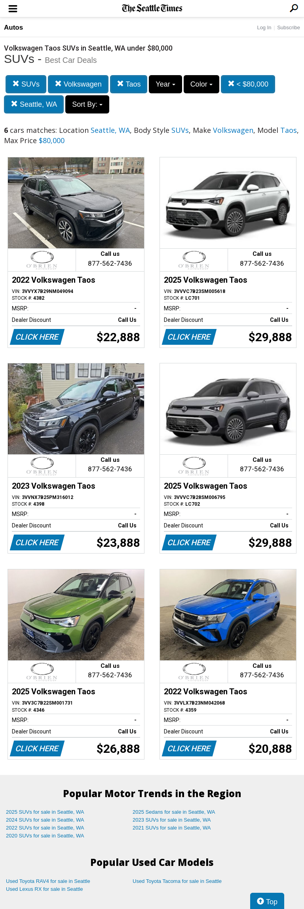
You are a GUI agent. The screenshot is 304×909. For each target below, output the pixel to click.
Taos (129, 84)
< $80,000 (248, 84)
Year (165, 84)
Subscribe (288, 27)
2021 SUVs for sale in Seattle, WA (172, 828)
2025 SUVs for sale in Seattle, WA (45, 812)
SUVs (26, 84)
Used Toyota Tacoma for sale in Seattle (177, 881)
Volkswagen (78, 84)
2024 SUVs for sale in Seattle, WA (45, 820)
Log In (264, 27)
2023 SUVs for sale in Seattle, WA (172, 820)
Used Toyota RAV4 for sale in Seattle (48, 881)
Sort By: (87, 104)
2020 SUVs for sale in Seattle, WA (45, 836)
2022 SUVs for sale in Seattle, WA (45, 828)
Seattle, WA (34, 104)
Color (201, 84)
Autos (13, 27)
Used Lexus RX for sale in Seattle (44, 889)
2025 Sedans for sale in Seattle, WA (174, 812)
